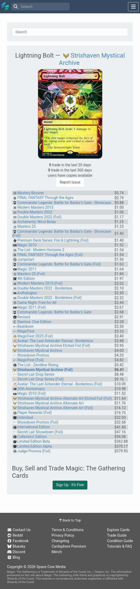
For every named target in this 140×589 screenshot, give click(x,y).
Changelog (60, 541)
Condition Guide (120, 541)
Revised (23, 317)
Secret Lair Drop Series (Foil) (40, 379)
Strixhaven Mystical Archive (39, 350)
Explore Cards (118, 530)
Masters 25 (26, 226)
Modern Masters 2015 (35, 207)
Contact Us (19, 530)
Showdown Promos (33, 355)
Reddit (15, 535)
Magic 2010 (26, 245)
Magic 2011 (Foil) (31, 307)
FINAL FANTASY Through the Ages (45, 198)
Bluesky (16, 546)
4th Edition (26, 278)
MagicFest (25, 331)
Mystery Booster (30, 193)
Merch (57, 552)
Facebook (18, 541)
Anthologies (27, 293)
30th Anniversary (31, 389)
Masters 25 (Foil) (31, 274)
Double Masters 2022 (34, 212)
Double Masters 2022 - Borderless (44, 288)
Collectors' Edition (32, 437)
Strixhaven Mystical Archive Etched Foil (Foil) (53, 345)
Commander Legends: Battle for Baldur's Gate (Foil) (59, 264)
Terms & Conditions (67, 530)
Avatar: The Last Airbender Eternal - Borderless (55, 341)
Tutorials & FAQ (119, 546)
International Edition (33, 427)
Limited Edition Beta (33, 441)
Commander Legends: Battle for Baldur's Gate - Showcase (64, 203)
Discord (16, 552)
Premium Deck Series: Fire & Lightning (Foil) (52, 240)
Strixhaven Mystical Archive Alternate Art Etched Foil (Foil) (64, 398)
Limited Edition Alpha (34, 446)
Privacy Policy (63, 535)
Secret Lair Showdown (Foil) (40, 432)
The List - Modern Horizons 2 (40, 250)
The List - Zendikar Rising (37, 365)
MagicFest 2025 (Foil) (35, 336)
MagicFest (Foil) (30, 360)
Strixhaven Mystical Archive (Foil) (44, 370)
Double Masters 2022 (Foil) (39, 217)
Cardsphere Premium (69, 546)
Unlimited (25, 417)
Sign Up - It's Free (70, 485)
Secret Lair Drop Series (35, 374)
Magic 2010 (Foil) (31, 393)
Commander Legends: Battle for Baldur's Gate (54, 312)
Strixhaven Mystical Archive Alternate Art (50, 403)
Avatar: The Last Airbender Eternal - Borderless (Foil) (59, 384)
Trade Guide (117, 535)
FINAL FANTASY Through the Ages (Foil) (50, 255)
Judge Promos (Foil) (34, 451)
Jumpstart (25, 259)
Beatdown (25, 326)
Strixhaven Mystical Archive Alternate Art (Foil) (55, 408)
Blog (13, 557)
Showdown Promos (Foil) (37, 422)
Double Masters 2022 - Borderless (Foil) (49, 298)
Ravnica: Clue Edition (34, 322)
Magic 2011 (26, 269)
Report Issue (70, 182)
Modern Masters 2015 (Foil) (40, 283)
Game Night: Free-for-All (36, 303)
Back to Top (70, 520)
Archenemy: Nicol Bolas (36, 222)
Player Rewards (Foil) (34, 412)
